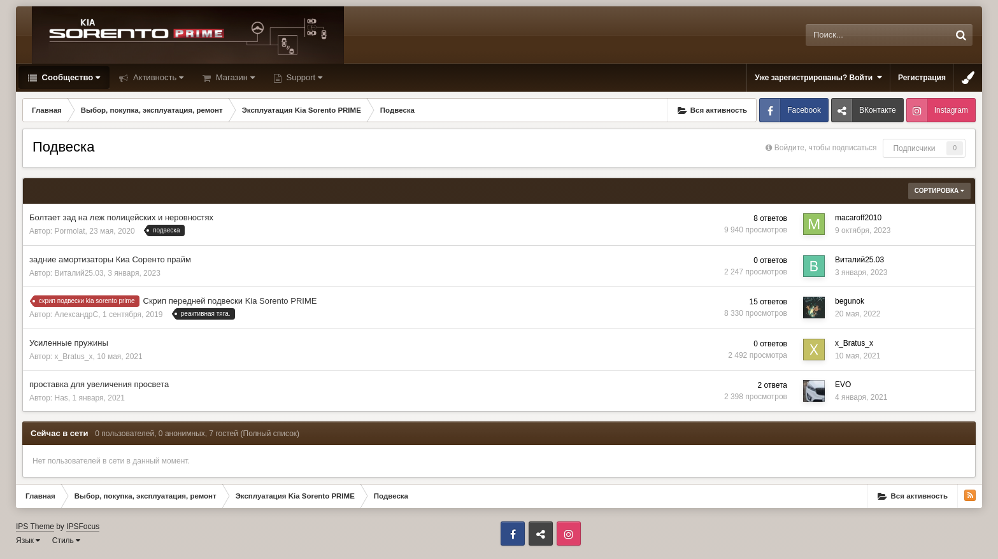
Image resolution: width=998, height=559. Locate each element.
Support (303, 77)
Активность (157, 77)
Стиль (66, 540)
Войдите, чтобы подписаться (825, 147)
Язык (28, 540)
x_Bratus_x (74, 356)
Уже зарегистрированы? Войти (818, 77)
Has (61, 397)
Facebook (804, 110)
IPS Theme (35, 526)
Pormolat (70, 231)
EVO (843, 384)
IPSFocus (82, 526)
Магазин (234, 77)
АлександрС (77, 314)
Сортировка (939, 190)
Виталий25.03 (79, 273)
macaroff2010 (858, 217)
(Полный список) (270, 433)
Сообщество (69, 77)
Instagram (951, 110)
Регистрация (922, 77)
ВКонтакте (877, 110)
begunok (849, 301)
